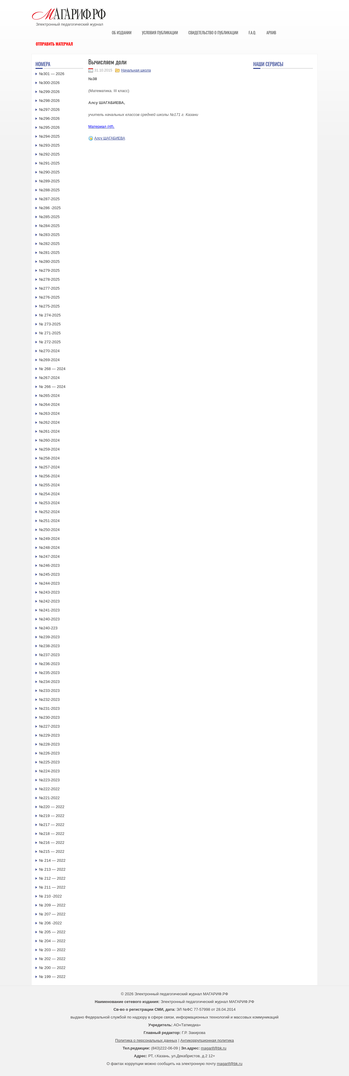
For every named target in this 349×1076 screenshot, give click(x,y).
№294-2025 (49, 136)
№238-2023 (49, 646)
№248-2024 (49, 547)
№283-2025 (49, 234)
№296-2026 (49, 118)
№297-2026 (49, 109)
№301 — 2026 (51, 74)
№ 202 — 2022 (52, 959)
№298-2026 (49, 100)
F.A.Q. (252, 32)
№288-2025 (49, 190)
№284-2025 (49, 225)
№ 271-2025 (50, 333)
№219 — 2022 (51, 815)
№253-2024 (49, 503)
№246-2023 (49, 565)
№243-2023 (49, 592)
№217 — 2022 (51, 824)
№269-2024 (49, 360)
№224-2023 (49, 771)
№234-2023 (49, 681)
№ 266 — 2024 (52, 386)
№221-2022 (49, 798)
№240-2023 (49, 619)
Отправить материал (54, 44)
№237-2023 (49, 655)
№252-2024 (49, 512)
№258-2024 (49, 458)
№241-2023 (49, 610)
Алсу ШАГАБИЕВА (109, 138)
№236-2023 (49, 664)
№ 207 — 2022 (52, 914)
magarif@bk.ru (213, 1048)
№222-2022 (49, 789)
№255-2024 (49, 485)
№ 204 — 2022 (52, 941)
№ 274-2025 (50, 315)
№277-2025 (49, 288)
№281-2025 (49, 252)
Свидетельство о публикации (213, 32)
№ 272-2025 (50, 342)
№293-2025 (49, 145)
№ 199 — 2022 (52, 976)
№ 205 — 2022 (52, 932)
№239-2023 (49, 637)
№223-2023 (49, 780)
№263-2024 (49, 413)
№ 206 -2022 (50, 923)
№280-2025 (49, 261)
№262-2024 (49, 422)
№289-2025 (49, 181)
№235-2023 (49, 672)
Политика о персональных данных (146, 1040)
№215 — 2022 (51, 851)
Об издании (122, 32)
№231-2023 (49, 708)
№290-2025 (49, 172)
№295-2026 (49, 127)
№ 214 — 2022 (52, 860)
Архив (271, 32)
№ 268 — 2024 (52, 369)
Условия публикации (160, 32)
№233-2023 (49, 690)
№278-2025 (49, 279)
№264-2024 (49, 404)
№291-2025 (49, 163)
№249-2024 (49, 538)
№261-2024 (49, 431)
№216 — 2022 (51, 842)
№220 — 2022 (51, 807)
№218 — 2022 (51, 833)
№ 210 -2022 (50, 896)
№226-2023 (49, 753)
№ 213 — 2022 (52, 869)
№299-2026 (49, 91)
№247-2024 (49, 556)
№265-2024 (49, 395)
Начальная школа (136, 70)
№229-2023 (49, 735)
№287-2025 (49, 199)
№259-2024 (49, 449)
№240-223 (48, 628)
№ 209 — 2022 (52, 905)
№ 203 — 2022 (52, 950)
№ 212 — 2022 (52, 878)
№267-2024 (49, 377)
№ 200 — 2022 (52, 967)
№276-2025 (49, 297)
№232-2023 (49, 699)
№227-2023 (49, 726)
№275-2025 (49, 306)
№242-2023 (49, 601)
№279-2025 (49, 270)
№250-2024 (49, 529)
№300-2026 (49, 82)
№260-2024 (49, 440)
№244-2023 (49, 583)
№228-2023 (49, 744)
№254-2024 (49, 494)
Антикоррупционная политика (207, 1040)
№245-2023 (49, 574)
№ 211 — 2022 (52, 887)
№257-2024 (49, 467)
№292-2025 (49, 154)
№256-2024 (49, 476)
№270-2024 (49, 351)
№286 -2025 (50, 208)
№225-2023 (49, 762)
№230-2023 (49, 717)
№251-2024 (49, 520)
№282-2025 (49, 243)
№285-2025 (49, 217)
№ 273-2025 (50, 324)
